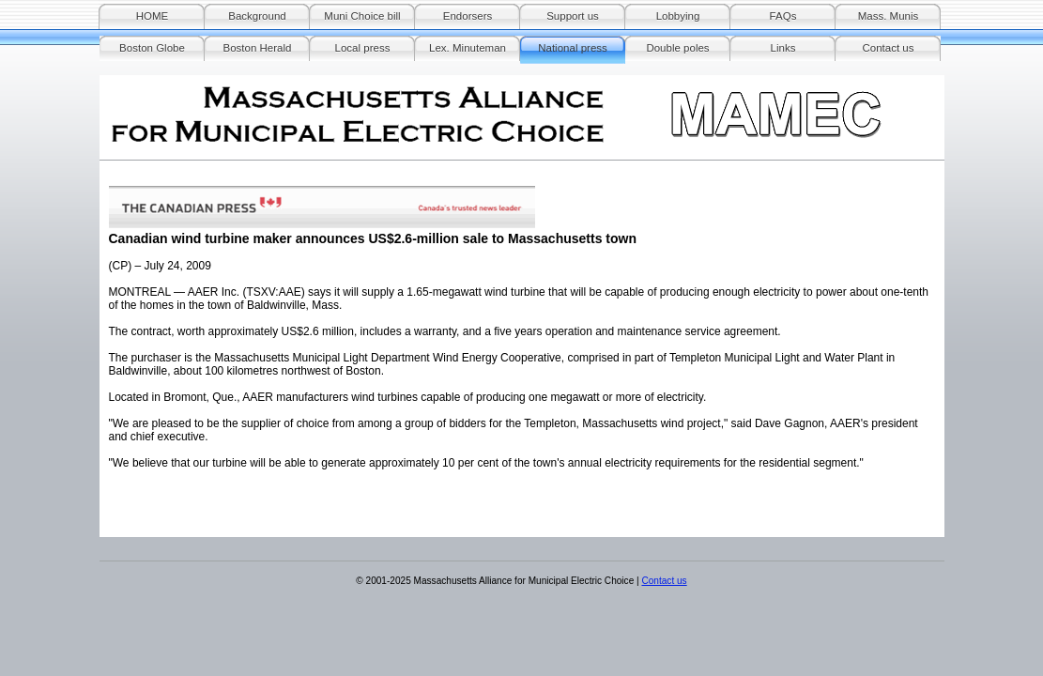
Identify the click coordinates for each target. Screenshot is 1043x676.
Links (783, 48)
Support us (572, 16)
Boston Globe (152, 48)
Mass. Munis (888, 16)
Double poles (677, 48)
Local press (363, 48)
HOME (152, 16)
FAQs (783, 16)
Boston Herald (257, 48)
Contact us (887, 48)
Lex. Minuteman (467, 48)
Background (256, 16)
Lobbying (678, 16)
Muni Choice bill (362, 16)
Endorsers (467, 16)
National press (572, 48)
